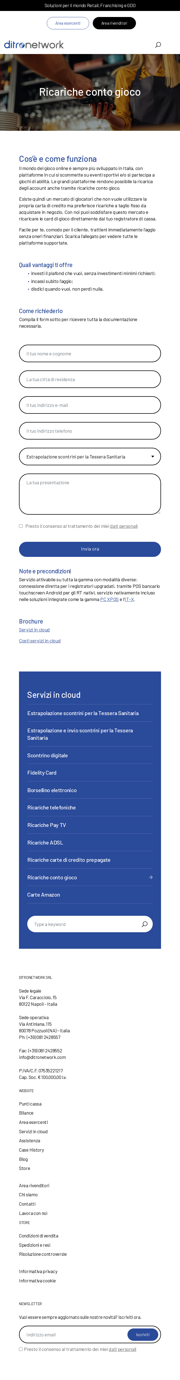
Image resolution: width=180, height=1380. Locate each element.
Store (24, 1168)
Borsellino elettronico (52, 790)
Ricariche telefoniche (51, 807)
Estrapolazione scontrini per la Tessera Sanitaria (82, 713)
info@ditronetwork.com (42, 1057)
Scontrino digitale (47, 755)
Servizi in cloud (34, 630)
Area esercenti (68, 23)
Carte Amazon (43, 894)
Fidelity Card (41, 772)
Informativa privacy (38, 1271)
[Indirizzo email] (90, 1334)
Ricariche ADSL (45, 842)
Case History (31, 1149)
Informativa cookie (37, 1280)
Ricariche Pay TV (46, 824)
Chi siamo (28, 1194)
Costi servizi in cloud (40, 640)
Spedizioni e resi (34, 1245)
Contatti (27, 1203)
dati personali (124, 526)
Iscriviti (143, 1334)
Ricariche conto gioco (52, 877)
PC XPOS (109, 599)
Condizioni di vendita (38, 1235)
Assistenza (29, 1140)
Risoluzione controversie (43, 1254)
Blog (23, 1159)
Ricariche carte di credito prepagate (69, 859)
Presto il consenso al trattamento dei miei (81, 526)
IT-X (129, 599)
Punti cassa (30, 1103)
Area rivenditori (114, 23)
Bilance (26, 1112)
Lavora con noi (33, 1213)
